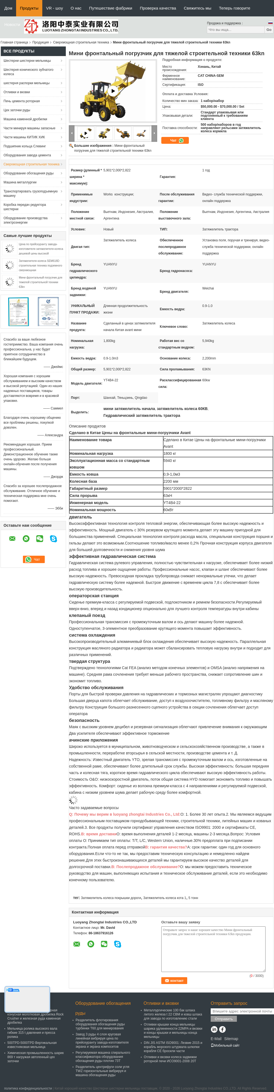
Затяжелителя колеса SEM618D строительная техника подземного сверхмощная (40, 265)
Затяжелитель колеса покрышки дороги (111, 898)
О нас (76, 8)
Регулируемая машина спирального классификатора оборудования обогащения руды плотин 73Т (103, 1057)
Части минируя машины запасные (29, 128)
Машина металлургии (20, 182)
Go (269, 30)
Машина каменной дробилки (25, 119)
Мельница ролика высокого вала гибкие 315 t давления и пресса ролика (32, 1033)
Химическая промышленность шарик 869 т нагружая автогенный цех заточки (35, 1057)
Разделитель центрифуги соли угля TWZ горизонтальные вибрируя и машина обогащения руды (102, 1071)
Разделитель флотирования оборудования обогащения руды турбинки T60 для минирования (100, 1024)
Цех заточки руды (17, 110)
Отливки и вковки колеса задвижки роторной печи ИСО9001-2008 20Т (170, 1059)
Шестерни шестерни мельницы (27, 61)
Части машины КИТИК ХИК (24, 137)
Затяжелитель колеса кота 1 (164, 898)
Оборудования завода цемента (27, 155)
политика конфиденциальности (28, 1088)
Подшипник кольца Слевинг (25, 146)
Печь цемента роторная (22, 101)
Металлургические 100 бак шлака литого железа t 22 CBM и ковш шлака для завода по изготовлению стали (173, 1014)
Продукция (40, 42)
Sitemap (231, 1039)
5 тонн (193, 898)
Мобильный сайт (225, 1045)
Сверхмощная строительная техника (81, 42)
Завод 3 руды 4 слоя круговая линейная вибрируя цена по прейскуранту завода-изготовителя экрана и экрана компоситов (102, 1040)
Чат (177, 140)
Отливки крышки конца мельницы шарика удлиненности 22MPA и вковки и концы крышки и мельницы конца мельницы (173, 1031)
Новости (12, 24)
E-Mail (216, 1039)
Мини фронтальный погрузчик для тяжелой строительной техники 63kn (40, 282)
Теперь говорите (234, 8)
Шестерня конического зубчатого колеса (28, 72)
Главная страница (14, 42)
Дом (8, 8)
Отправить (224, 1019)
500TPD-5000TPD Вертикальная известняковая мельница (32, 1045)
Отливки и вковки (17, 92)
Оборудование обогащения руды (28, 173)
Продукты (29, 8)
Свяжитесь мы (197, 8)
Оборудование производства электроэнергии (25, 220)
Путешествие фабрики (110, 8)
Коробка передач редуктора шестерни (25, 207)
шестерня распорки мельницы (27, 83)
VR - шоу (54, 8)
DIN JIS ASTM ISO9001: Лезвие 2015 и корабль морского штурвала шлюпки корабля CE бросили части (173, 1047)
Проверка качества (158, 8)
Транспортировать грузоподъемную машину (31, 193)
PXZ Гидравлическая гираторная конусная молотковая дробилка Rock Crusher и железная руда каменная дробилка (35, 1016)
